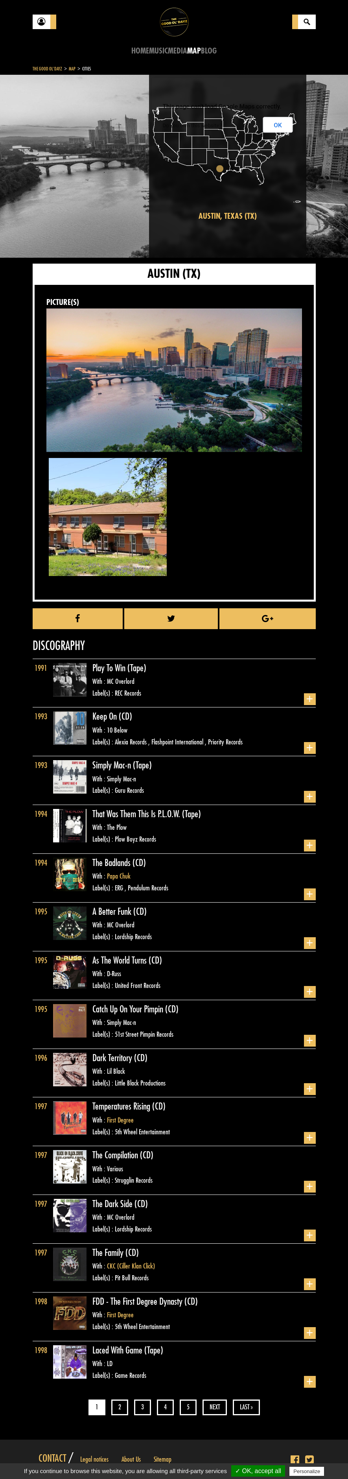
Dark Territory (113, 1058)
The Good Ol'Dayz (47, 68)
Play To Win (109, 668)
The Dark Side (113, 1204)
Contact (52, 1458)
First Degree (120, 1120)
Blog (209, 51)
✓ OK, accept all (258, 1471)
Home (140, 51)
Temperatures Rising (122, 1106)
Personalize (306, 1471)
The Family (108, 1252)
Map (194, 51)
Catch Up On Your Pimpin (128, 1009)
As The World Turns (120, 960)
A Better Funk (112, 911)
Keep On (105, 716)
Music (158, 51)
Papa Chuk (119, 876)
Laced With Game (118, 1350)
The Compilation (116, 1155)
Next (215, 1407)
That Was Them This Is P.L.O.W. (137, 814)
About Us (131, 1459)
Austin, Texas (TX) (228, 216)
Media (177, 51)
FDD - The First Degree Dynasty (138, 1301)
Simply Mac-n (112, 765)
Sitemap (162, 1459)
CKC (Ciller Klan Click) (131, 1266)
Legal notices (94, 1459)
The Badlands (112, 863)
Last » (246, 1407)
